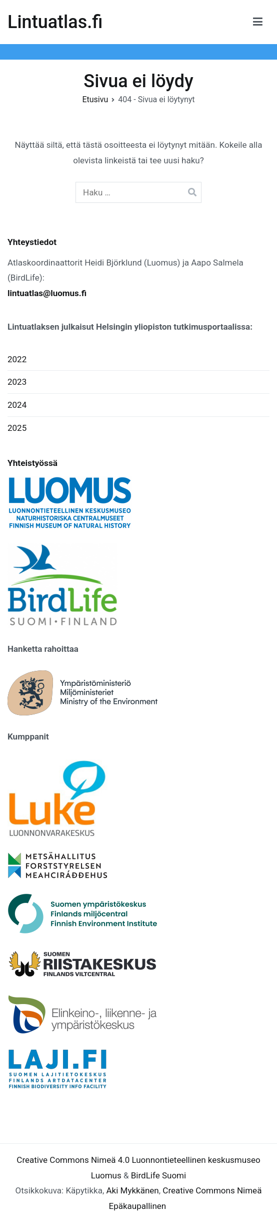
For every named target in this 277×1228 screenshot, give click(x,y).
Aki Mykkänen (132, 1190)
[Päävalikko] (257, 22)
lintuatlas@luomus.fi (47, 293)
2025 (17, 428)
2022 (17, 359)
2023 (17, 382)
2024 (17, 405)
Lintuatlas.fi (55, 22)
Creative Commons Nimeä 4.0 (73, 1160)
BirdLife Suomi (158, 1175)
